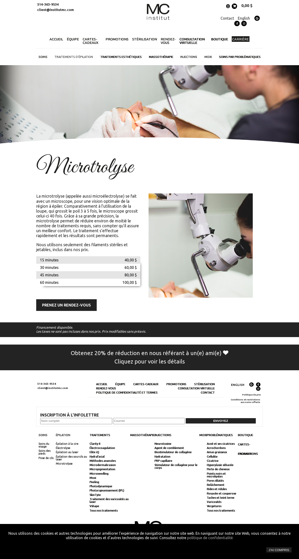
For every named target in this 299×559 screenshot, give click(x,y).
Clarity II (94, 443)
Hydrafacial (96, 456)
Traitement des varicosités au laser (108, 500)
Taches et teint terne (220, 497)
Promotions (117, 39)
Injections (188, 56)
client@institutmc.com (55, 10)
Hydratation (162, 456)
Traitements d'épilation (73, 56)
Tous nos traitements (103, 510)
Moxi (92, 478)
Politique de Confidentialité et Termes (126, 392)
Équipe (73, 39)
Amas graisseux (217, 452)
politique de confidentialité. (210, 538)
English (244, 18)
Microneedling (98, 473)
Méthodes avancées (102, 460)
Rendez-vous (168, 40)
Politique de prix (251, 394)
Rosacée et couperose (221, 493)
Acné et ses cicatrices (221, 443)
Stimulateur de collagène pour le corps (175, 466)
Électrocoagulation (102, 448)
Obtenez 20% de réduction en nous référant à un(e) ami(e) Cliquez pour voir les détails (149, 357)
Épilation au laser (67, 452)
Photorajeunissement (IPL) (106, 490)
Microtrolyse (64, 463)
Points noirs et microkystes (216, 475)
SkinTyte (95, 495)
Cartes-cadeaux (90, 40)
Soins (43, 56)
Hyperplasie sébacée (220, 465)
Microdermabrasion (102, 465)
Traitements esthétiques (121, 56)
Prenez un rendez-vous (66, 305)
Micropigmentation (102, 469)
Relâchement (215, 485)
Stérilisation (144, 39)
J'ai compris (279, 550)
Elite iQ (94, 452)
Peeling (94, 482)
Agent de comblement (169, 448)
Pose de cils (46, 458)
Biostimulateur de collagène (173, 452)
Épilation (63, 435)
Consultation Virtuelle (192, 40)
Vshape (94, 506)
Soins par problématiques (239, 56)
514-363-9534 (48, 4)
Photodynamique (100, 486)
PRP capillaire (163, 460)
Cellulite (212, 456)
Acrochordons (216, 448)
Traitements (99, 435)
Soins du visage (44, 445)
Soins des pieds (44, 452)
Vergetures (214, 506)
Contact (227, 18)
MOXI (208, 56)
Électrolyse (63, 448)
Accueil (56, 39)
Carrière (240, 39)
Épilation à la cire (67, 443)
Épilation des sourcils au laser (71, 458)
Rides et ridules (217, 489)
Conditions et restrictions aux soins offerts (245, 401)
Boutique (219, 39)
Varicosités (214, 502)
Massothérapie (161, 56)
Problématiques (220, 435)
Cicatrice (212, 460)
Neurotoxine (162, 443)
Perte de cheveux (218, 469)
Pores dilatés (215, 480)
